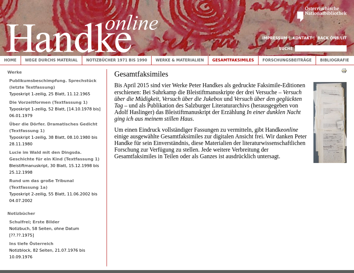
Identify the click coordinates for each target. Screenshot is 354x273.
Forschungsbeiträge (287, 60)
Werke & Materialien (180, 60)
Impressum (274, 38)
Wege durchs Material (51, 60)
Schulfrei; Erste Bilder (34, 222)
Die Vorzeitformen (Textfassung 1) (48, 102)
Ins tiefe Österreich (31, 243)
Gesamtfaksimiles (233, 60)
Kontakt (302, 38)
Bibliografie (334, 60)
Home (10, 60)
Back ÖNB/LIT (332, 38)
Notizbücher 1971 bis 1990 (116, 60)
